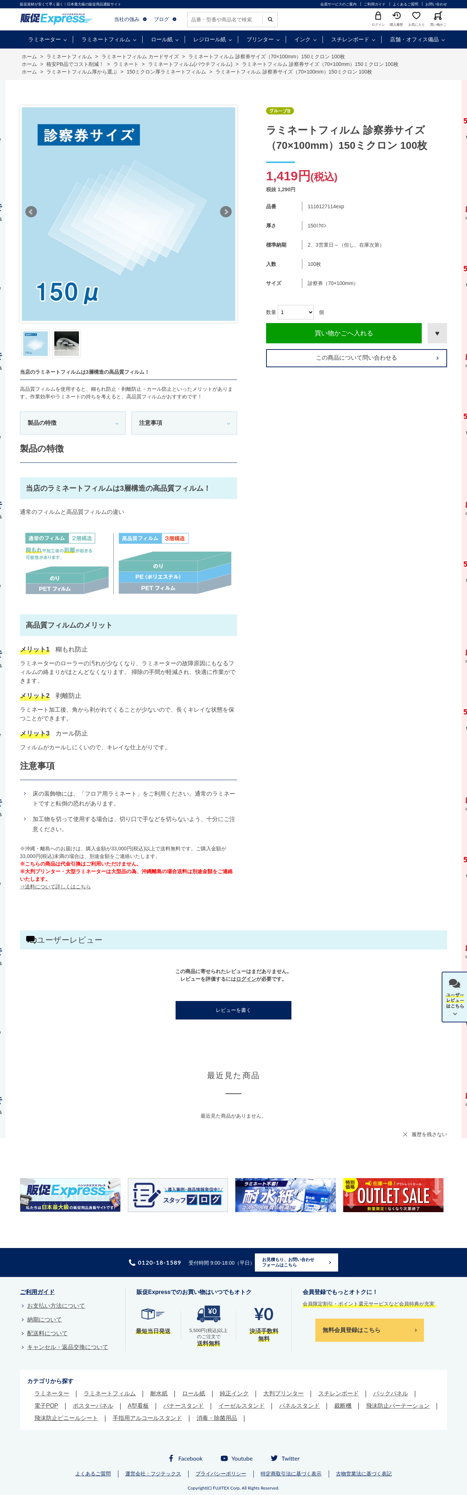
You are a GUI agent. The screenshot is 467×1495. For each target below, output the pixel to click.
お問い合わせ (436, 4)
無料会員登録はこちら (351, 1330)
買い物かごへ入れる (344, 333)
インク (302, 39)
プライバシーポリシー (220, 1474)
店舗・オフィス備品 (414, 39)
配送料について (47, 1333)
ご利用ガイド (375, 4)
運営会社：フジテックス (153, 1474)
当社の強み (126, 19)
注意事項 (150, 423)
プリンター (260, 39)
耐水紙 (159, 1393)
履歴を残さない (429, 1134)
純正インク (234, 1393)
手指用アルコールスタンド (147, 1418)
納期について (44, 1319)
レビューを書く (233, 1010)
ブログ (161, 19)
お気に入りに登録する (437, 333)
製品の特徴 (42, 423)
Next (226, 212)
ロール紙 (162, 39)
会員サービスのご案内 (338, 4)
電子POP (46, 1406)
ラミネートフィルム (105, 39)
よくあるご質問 (405, 4)
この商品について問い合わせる (356, 358)
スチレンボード (350, 39)
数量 (271, 312)
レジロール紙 (209, 39)
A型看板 (138, 1406)
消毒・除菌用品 (217, 1418)
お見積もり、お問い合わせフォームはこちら (288, 1262)
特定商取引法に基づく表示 (291, 1474)
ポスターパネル (93, 1406)
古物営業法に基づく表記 (364, 1474)
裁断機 (343, 1406)
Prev (31, 212)
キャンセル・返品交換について (67, 1347)
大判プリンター (283, 1393)
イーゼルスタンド (241, 1406)
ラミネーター (44, 39)
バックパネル (390, 1393)
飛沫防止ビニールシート (66, 1418)
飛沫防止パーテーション (398, 1406)
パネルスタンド (299, 1406)
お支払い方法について (56, 1306)
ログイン (246, 979)
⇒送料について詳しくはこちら (55, 886)
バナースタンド (183, 1406)
